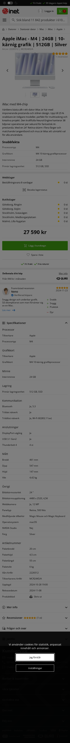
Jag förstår (35, 657)
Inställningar (35, 668)
